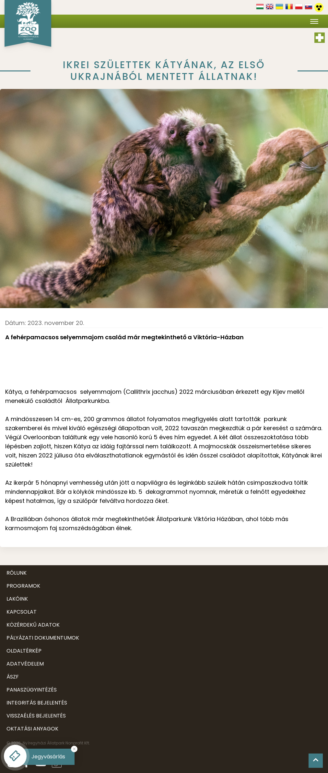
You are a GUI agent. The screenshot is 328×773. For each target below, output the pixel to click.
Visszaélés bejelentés (36, 715)
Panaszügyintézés (31, 689)
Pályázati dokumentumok (42, 638)
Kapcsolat (21, 612)
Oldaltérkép (23, 651)
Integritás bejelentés (36, 702)
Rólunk (16, 573)
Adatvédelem (25, 663)
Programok (23, 586)
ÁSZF (12, 676)
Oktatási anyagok (32, 728)
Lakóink (17, 599)
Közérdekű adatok (33, 625)
